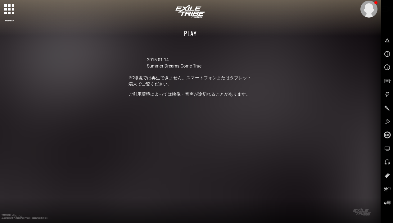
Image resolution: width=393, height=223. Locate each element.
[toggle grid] (10, 10)
